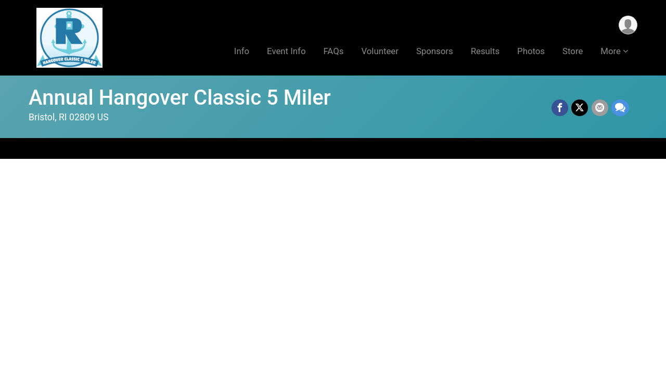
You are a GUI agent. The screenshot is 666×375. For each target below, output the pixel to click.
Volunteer (379, 51)
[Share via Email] (600, 108)
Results (485, 51)
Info (241, 51)
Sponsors (434, 51)
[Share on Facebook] (560, 108)
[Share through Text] (620, 108)
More (610, 51)
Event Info (286, 51)
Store (572, 51)
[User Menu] (627, 25)
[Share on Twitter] (580, 108)
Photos (531, 51)
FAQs (333, 51)
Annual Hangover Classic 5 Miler (180, 97)
